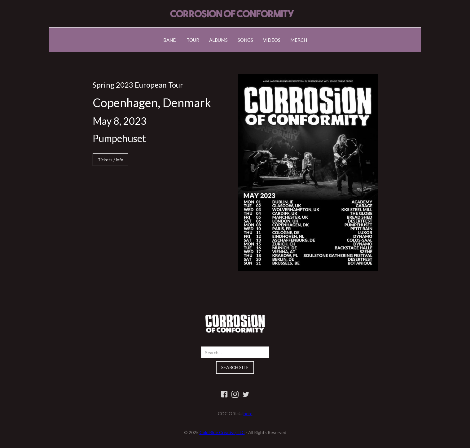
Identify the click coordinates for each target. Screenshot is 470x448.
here (248, 413)
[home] (232, 14)
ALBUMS (218, 40)
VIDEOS (271, 40)
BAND (170, 40)
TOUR (193, 40)
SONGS (245, 40)
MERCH (298, 40)
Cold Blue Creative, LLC (222, 432)
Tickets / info (110, 159)
